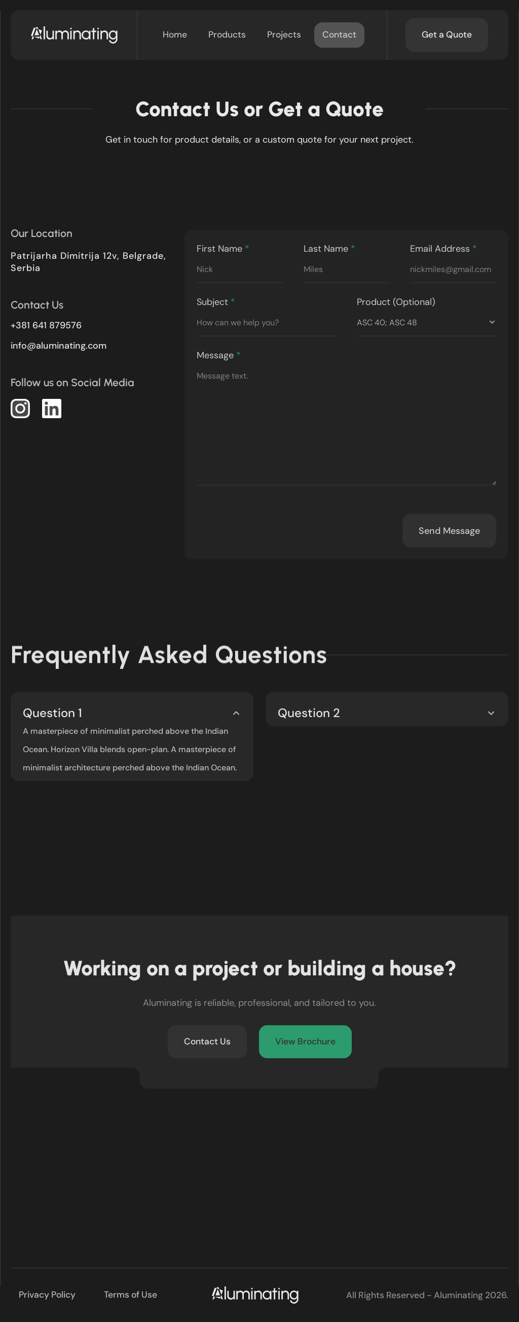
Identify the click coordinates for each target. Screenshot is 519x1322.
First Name (240, 269)
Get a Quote (447, 34)
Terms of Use (130, 1294)
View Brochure (305, 1044)
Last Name (347, 269)
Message (346, 425)
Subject (266, 322)
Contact (339, 34)
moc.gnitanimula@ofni (58, 346)
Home (175, 34)
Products (227, 34)
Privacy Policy (47, 1294)
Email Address (453, 269)
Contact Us (207, 1044)
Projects (284, 34)
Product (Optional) (426, 322)
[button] (20, 408)
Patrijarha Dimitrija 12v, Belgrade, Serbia (88, 262)
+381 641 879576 (46, 325)
